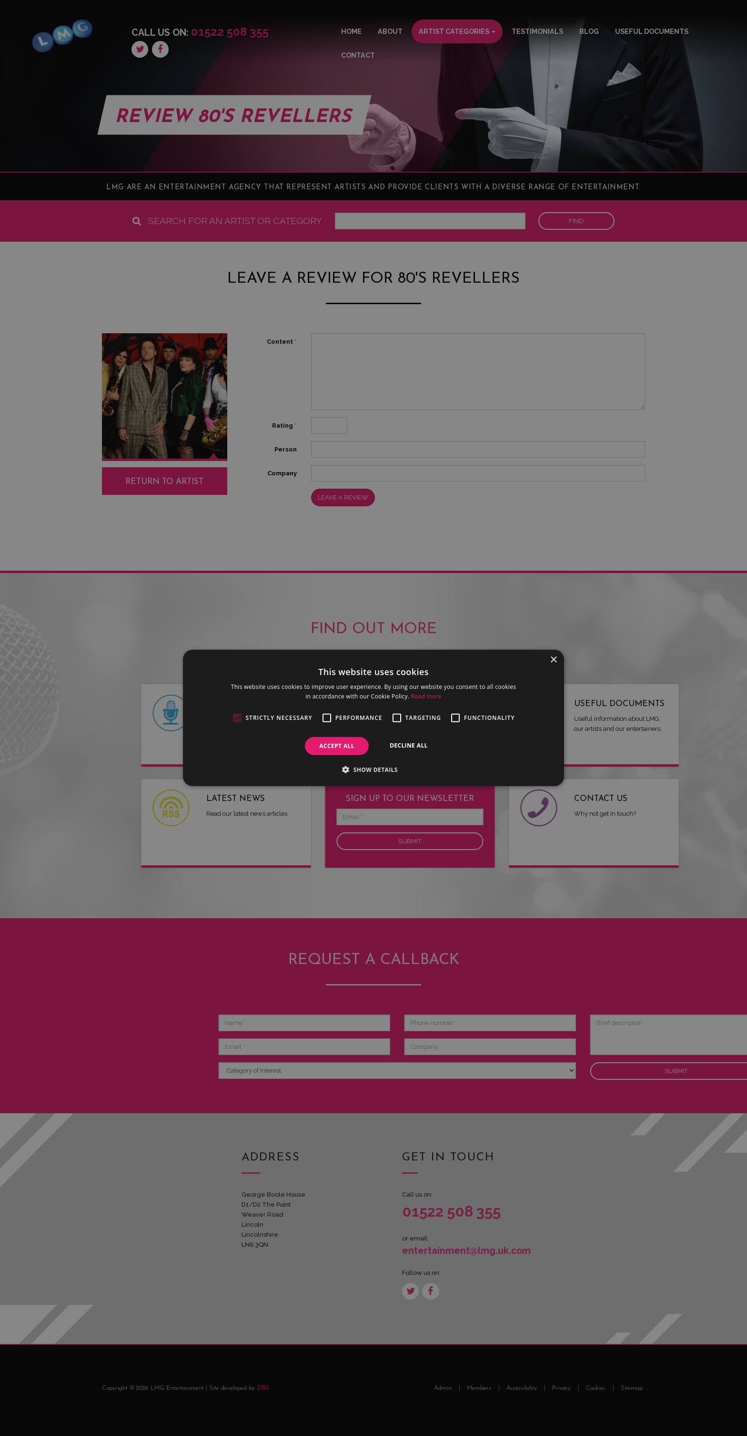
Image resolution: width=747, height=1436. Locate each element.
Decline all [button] (409, 745)
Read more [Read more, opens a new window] (426, 696)
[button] (373, 769)
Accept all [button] (336, 746)
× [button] (553, 660)
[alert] (373, 718)
